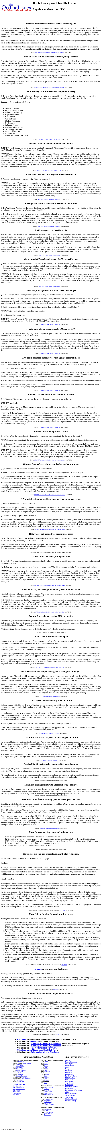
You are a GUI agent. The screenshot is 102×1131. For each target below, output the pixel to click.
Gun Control (69, 1083)
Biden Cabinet (17, 1086)
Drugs (67, 1069)
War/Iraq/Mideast (71, 1099)
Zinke (45, 1083)
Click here (21, 1039)
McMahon (47, 1071)
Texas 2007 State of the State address (50, 828)
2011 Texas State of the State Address (50, 696)
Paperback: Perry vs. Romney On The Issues (49, 139)
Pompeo (46, 1077)
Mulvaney (46, 1073)
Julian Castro (48, 1091)
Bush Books (16, 1094)
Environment (69, 1074)
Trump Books (16, 1091)
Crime (67, 1067)
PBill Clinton (47, 1109)
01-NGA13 (62, 910)
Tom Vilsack (19, 1080)
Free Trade (69, 1079)
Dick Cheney (47, 1100)
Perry (45, 1075)
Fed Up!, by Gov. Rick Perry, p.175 (49, 760)
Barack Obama (48, 1087)
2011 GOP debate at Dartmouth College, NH (49, 199)
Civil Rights (69, 1064)
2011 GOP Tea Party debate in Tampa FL (49, 324)
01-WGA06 (64, 964)
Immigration (69, 1088)
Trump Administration (19, 1089)
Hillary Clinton (48, 1093)
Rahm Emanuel (48, 1094)
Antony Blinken (20, 1066)
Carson (46, 1066)
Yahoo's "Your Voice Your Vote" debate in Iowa (49, 170)
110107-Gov (58, 1034)
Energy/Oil (69, 1072)
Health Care (69, 1085)
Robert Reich (47, 1113)
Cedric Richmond (26, 1078)
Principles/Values (71, 1093)
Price (45, 1078)
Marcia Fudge (19, 1068)
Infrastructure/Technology (73, 1090)
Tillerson (46, 1081)
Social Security (70, 1095)
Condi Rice (47, 1103)
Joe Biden (19, 1064)
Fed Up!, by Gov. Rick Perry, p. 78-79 (49, 733)
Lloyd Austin (21, 1061)
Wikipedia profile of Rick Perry (44, 1050)
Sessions (46, 1080)
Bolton (46, 1064)
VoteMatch (34, 1042)
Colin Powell (47, 1102)
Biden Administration (18, 1087)
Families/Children (71, 1076)
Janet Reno (47, 1115)
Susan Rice (25, 1077)
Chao (45, 1067)
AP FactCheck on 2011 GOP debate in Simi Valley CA (49, 612)
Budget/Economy (71, 1062)
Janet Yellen (21, 1081)
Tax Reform (69, 1097)
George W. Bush (49, 1099)
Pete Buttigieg (19, 1067)
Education (68, 1071)
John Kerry (20, 1074)
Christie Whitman (49, 1104)
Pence (45, 1063)
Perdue (47, 1074)
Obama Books (17, 1093)
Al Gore (46, 1110)
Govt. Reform (69, 1081)
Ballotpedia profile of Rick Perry (45, 1052)
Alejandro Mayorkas (21, 1075)
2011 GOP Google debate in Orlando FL (49, 255)
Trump (46, 1061)
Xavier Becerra (27, 1063)
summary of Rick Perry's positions (46, 1044)
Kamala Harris (19, 1073)
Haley (45, 1070)
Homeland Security (71, 1086)
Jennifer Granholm (21, 1070)
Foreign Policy (70, 1078)
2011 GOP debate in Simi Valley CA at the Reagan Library (49, 460)
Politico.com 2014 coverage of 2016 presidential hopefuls (49, 87)
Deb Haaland (19, 1071)
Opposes (38, 969)
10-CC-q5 (55, 989)
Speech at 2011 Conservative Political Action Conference (49, 667)
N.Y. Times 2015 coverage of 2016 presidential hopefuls (49, 52)
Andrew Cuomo (48, 1112)
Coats (46, 1068)
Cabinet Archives (19, 1084)
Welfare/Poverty (70, 1101)
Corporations (69, 1065)
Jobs (67, 1092)
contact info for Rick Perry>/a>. (43, 1048)
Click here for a (24, 1050)
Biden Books (16, 1090)
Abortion (68, 1060)
